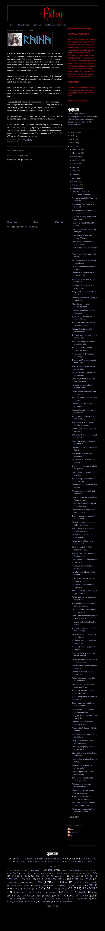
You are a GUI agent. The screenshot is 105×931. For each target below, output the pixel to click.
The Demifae (37, 899)
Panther (20, 892)
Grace (88, 876)
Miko (36, 885)
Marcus (16, 885)
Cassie (14, 873)
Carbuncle (92, 870)
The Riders (52, 899)
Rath (95, 892)
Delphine (56, 873)
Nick (39, 888)
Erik (24, 876)
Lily (75, 882)
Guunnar (13, 879)
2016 (72, 136)
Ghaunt (76, 876)
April (74, 178)
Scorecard (37, 25)
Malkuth (84, 882)
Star (62, 895)
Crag (46, 873)
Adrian (35, 870)
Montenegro (50, 885)
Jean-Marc (13, 882)
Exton (70, 114)
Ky (53, 882)
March (75, 181)
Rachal (52, 892)
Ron (14, 896)
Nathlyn (27, 889)
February (76, 185)
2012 (72, 143)
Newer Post (12, 222)
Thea (63, 899)
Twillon (45, 902)
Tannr (11, 898)
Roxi (39, 896)
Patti (31, 892)
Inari (75, 879)
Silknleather (73, 832)
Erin (38, 876)
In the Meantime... (55, 879)
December (76, 149)
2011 (72, 146)
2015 (72, 139)
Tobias (73, 899)
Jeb (27, 882)
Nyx (62, 889)
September (77, 160)
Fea (47, 876)
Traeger (29, 901)
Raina (16, 142)
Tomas (84, 899)
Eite (13, 876)
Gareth (59, 876)
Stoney (82, 895)
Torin (17, 901)
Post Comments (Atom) (27, 227)
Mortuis (71, 829)
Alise (48, 870)
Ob (70, 888)
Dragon (77, 873)
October (75, 157)
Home (11, 25)
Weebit (59, 901)
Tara (24, 899)
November (76, 153)
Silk (48, 896)
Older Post (59, 222)
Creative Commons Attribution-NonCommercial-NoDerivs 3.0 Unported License (80, 122)
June (74, 171)
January (75, 189)
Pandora (90, 888)
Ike (28, 879)
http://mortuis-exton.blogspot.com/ (41, 859)
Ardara (77, 870)
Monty (63, 885)
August (75, 164)
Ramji (82, 892)
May (74, 174)
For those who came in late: (56, 25)
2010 (72, 817)
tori (95, 898)
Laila (63, 882)
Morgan (76, 885)
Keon (38, 882)
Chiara (26, 873)
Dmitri (67, 873)
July (74, 167)
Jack (89, 879)
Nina (55, 889)
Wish (69, 902)
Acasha (23, 870)
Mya (15, 889)
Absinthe (11, 870)
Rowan (25, 896)
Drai (86, 873)
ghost (70, 835)
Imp (38, 879)
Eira (95, 873)
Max (26, 885)
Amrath (66, 870)
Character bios (23, 25)
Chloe (36, 873)
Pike (40, 892)
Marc (95, 882)
